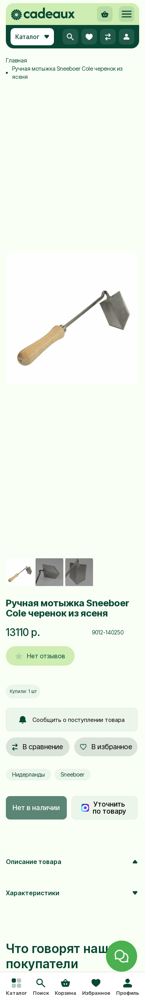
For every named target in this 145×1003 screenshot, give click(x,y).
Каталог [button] (32, 37)
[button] (41, 987)
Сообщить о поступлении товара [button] (72, 719)
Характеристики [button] (72, 893)
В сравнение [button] (37, 747)
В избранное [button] (106, 747)
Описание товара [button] (72, 862)
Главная (16, 60)
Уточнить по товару (103, 807)
